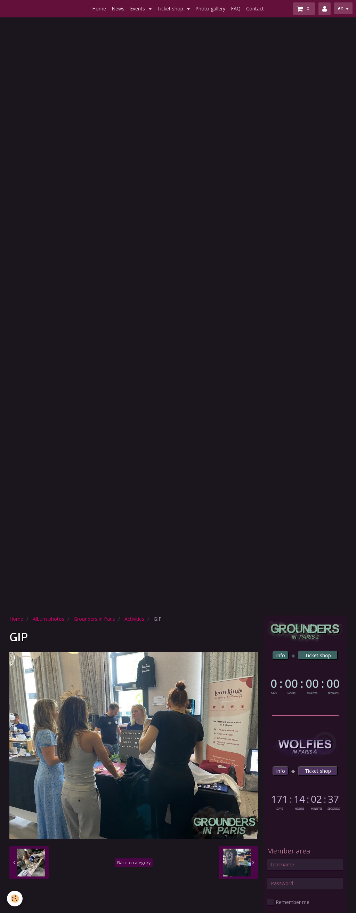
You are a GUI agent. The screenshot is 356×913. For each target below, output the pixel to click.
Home (99, 8)
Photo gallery (210, 8)
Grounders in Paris (94, 619)
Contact (255, 8)
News (118, 8)
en (340, 8)
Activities (134, 619)
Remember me (288, 902)
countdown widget (305, 685)
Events (138, 8)
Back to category (134, 862)
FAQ (236, 8)
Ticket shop (171, 8)
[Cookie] (15, 898)
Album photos (48, 619)
